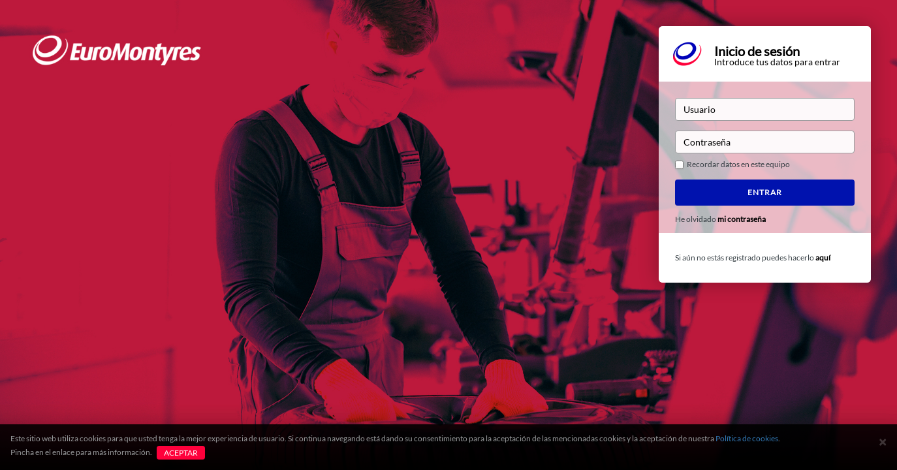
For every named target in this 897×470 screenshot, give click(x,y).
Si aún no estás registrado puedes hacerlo (752, 258)
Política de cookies (747, 438)
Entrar (765, 192)
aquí (822, 257)
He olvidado (720, 219)
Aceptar (181, 453)
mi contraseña (741, 219)
